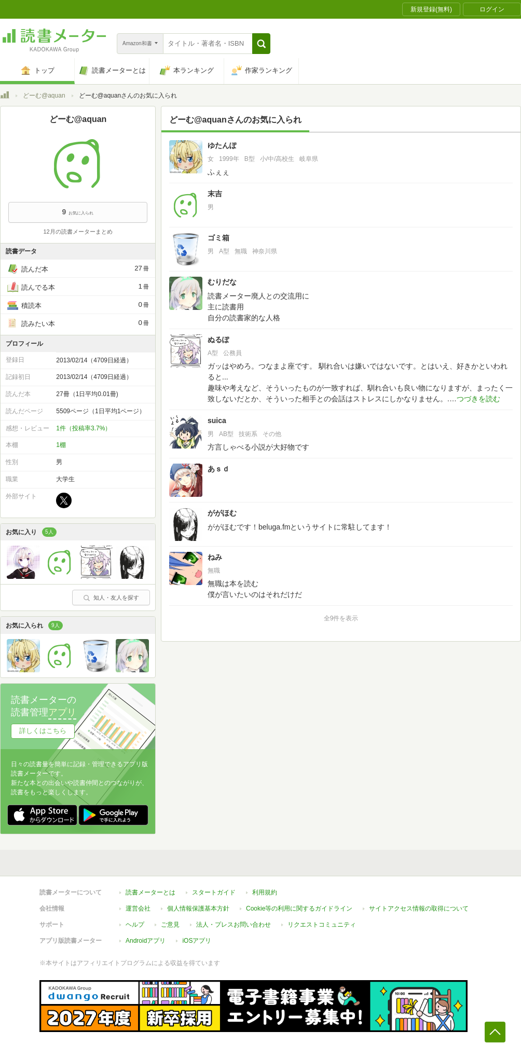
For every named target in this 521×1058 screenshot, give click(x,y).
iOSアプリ (196, 941)
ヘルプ (135, 924)
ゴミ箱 (218, 238)
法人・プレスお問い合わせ (233, 924)
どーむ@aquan (44, 95)
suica (217, 420)
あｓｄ (218, 469)
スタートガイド (214, 892)
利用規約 (264, 892)
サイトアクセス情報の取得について (419, 908)
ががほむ (222, 513)
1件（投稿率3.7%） (83, 428)
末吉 (215, 193)
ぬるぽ (218, 339)
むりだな (222, 282)
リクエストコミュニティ (321, 924)
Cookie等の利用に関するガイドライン (299, 908)
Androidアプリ (146, 941)
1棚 (61, 445)
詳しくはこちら (42, 731)
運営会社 (138, 908)
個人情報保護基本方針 (198, 908)
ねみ (215, 557)
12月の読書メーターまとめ (77, 231)
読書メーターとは (150, 892)
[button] (261, 43)
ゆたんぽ (222, 145)
